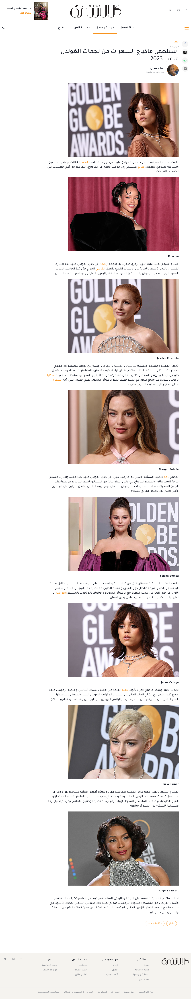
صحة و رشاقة (142, 970)
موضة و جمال (105, 27)
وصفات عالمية (49, 965)
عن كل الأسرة (146, 992)
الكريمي (100, 269)
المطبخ (63, 27)
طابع (140, 167)
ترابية (124, 690)
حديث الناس (82, 27)
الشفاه (57, 380)
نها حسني (157, 68)
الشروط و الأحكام (73, 992)
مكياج (171, 923)
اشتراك (115, 992)
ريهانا (103, 264)
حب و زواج (144, 979)
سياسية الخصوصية (49, 992)
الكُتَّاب (90, 992)
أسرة (146, 965)
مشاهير (82, 965)
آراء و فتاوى (80, 975)
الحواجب (61, 593)
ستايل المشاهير (155, 923)
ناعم (166, 477)
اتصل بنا (102, 992)
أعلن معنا (129, 992)
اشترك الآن (25, 13)
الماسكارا (53, 375)
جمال (115, 970)
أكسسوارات (111, 975)
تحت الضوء (81, 970)
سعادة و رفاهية (141, 975)
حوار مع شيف (50, 970)
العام (85, 162)
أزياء (115, 965)
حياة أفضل (127, 27)
